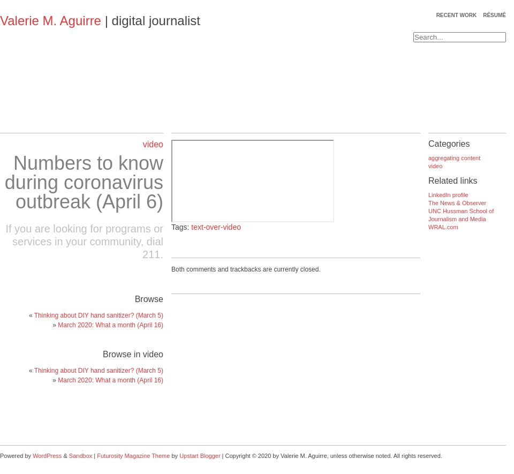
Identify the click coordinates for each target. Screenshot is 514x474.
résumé (494, 15)
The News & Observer (457, 203)
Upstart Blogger (199, 456)
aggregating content (454, 158)
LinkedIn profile (448, 195)
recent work (456, 15)
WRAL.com (443, 227)
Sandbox (80, 456)
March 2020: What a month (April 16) (110, 325)
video (153, 144)
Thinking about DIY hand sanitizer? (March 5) (98, 315)
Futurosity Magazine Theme (133, 456)
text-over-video (216, 227)
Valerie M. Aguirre (50, 20)
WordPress (47, 456)
